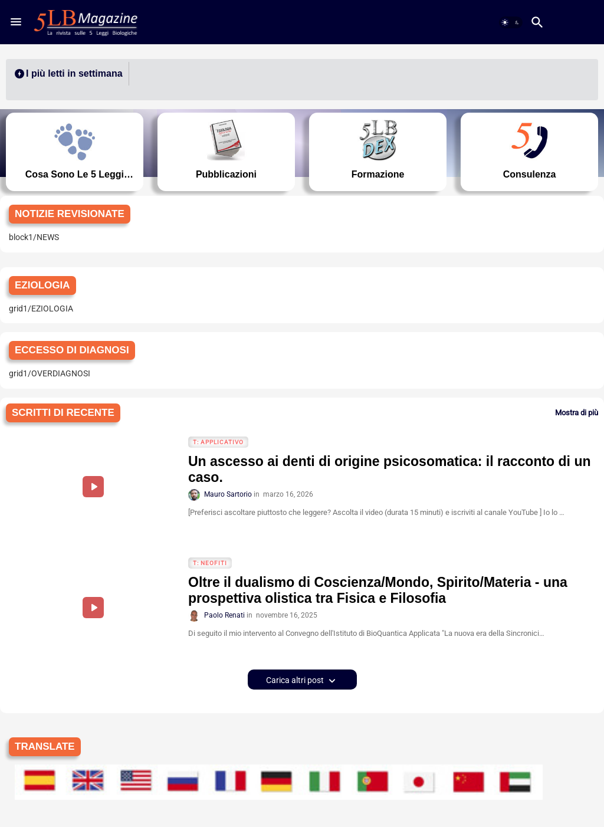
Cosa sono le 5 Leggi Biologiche (71, 174)
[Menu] (16, 22)
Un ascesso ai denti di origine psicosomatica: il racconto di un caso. (389, 469)
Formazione (379, 174)
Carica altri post (296, 680)
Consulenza (533, 174)
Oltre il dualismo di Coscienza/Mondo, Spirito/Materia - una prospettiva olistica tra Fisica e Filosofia (377, 590)
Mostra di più (576, 412)
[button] (511, 22)
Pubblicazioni (225, 174)
